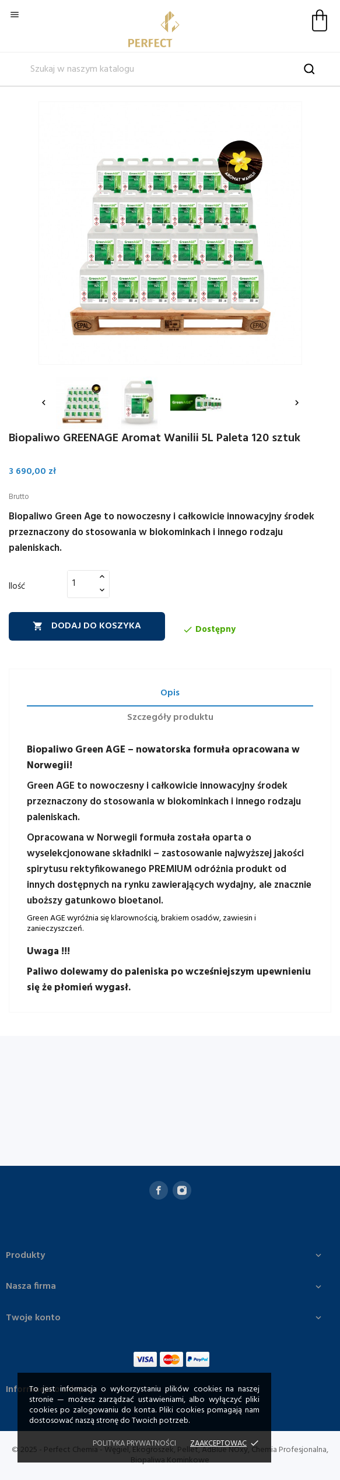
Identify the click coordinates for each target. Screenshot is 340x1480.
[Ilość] (82, 583)
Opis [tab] (170, 693)
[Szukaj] (170, 69)
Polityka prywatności (134, 1443)
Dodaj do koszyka (87, 626)
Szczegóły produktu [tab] (170, 717)
